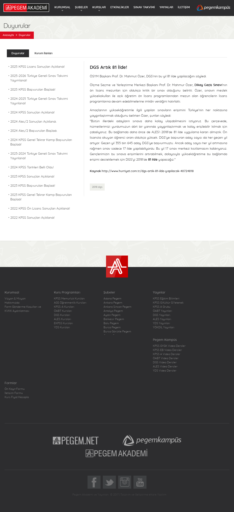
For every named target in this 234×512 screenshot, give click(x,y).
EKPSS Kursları (63, 323)
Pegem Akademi (117, 453)
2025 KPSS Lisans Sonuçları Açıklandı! (37, 66)
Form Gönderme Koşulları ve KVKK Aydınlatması (23, 308)
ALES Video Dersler (165, 366)
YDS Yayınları (161, 323)
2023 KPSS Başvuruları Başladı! (32, 185)
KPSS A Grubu (161, 306)
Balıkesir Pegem (114, 319)
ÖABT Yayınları (162, 311)
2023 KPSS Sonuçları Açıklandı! (32, 176)
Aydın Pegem (112, 315)
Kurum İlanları (44, 53)
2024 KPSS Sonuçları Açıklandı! (32, 112)
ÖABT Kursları (63, 311)
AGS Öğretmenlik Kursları (70, 302)
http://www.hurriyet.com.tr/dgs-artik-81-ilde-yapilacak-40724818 (148, 171)
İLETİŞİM (184, 7)
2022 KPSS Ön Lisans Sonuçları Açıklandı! (40, 208)
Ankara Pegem (113, 302)
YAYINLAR (166, 7)
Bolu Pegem (111, 323)
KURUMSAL (62, 7)
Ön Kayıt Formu (15, 389)
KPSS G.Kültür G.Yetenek (168, 302)
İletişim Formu (14, 393)
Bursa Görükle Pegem (117, 331)
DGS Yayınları (161, 315)
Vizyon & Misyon (15, 298)
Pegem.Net (75, 440)
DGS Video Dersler (165, 362)
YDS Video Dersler (164, 370)
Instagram (124, 482)
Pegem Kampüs (152, 440)
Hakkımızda (12, 302)
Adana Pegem (112, 298)
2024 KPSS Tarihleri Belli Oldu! (32, 167)
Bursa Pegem (112, 327)
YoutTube (139, 482)
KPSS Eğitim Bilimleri (166, 298)
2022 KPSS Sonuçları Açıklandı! (32, 217)
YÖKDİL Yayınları (163, 327)
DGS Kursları (62, 315)
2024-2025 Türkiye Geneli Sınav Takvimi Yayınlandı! (39, 101)
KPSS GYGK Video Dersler (169, 346)
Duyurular (25, 35)
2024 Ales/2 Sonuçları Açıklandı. (33, 121)
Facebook (94, 482)
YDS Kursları (62, 327)
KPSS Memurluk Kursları (69, 298)
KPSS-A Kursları (64, 306)
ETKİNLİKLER (119, 7)
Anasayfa (8, 35)
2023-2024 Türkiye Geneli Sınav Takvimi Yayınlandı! (39, 156)
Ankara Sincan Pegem (117, 306)
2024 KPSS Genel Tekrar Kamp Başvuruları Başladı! (41, 142)
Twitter (109, 482)
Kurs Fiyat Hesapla (17, 397)
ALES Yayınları (162, 319)
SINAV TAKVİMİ (144, 7)
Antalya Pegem (113, 311)
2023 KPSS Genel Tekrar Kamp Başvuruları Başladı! (41, 197)
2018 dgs (97, 187)
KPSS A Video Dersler (166, 354)
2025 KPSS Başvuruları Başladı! (32, 89)
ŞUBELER (81, 7)
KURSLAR (99, 7)
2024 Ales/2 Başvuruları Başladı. (33, 130)
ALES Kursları (62, 319)
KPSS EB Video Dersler (167, 350)
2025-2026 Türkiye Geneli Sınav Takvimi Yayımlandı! (39, 78)
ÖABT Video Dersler (165, 358)
